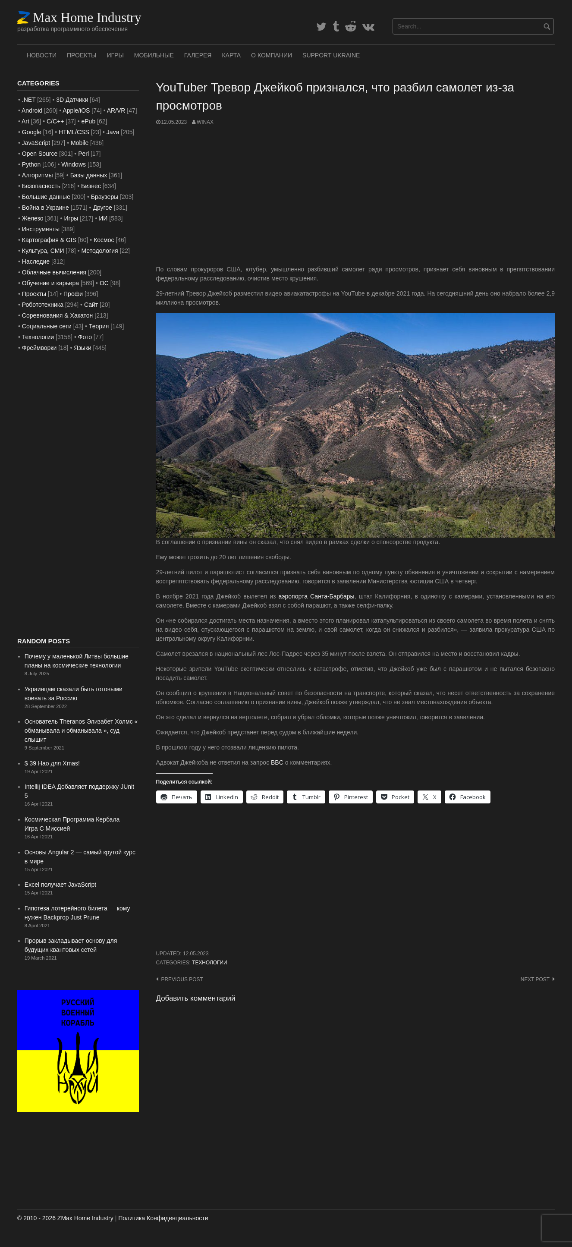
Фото (85, 337)
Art (25, 121)
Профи (73, 293)
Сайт (91, 304)
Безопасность (41, 186)
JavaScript (36, 142)
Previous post (182, 979)
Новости (42, 55)
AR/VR (116, 110)
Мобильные (154, 55)
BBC (277, 762)
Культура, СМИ (43, 250)
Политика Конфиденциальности (163, 1218)
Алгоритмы (37, 175)
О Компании (271, 55)
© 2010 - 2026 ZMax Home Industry (65, 1218)
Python (31, 164)
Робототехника (42, 304)
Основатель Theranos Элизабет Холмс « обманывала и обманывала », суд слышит (81, 730)
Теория (99, 326)
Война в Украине (45, 207)
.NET (29, 99)
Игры (115, 55)
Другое (102, 207)
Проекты (81, 55)
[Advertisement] (355, 195)
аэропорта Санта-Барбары (317, 596)
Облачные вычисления (54, 272)
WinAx (205, 122)
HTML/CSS (74, 132)
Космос (104, 239)
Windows (73, 164)
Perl (83, 153)
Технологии (209, 963)
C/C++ (55, 121)
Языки (82, 347)
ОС (104, 283)
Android (32, 110)
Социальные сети (47, 326)
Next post (535, 979)
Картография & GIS (49, 239)
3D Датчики (72, 99)
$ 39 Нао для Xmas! (52, 763)
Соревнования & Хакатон (57, 315)
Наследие (36, 261)
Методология (100, 250)
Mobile (79, 142)
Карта (231, 55)
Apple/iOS (76, 110)
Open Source (40, 153)
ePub (88, 121)
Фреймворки (39, 347)
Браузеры (105, 196)
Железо (33, 218)
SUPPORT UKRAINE (331, 55)
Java (113, 132)
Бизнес (91, 186)
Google (31, 132)
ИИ (103, 218)
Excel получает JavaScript (60, 884)
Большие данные (46, 196)
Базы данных (88, 175)
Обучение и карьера (50, 283)
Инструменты (41, 229)
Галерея (198, 55)
